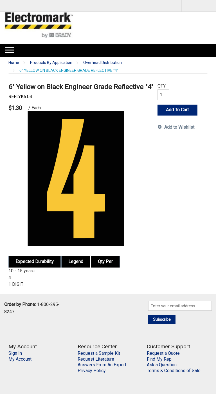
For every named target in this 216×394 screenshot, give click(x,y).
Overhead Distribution (102, 63)
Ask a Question (162, 364)
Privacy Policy (92, 370)
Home (13, 63)
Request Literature (96, 359)
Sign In (15, 353)
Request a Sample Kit (99, 353)
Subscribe (162, 319)
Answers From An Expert (102, 364)
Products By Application (51, 63)
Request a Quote (163, 353)
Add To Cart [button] (177, 109)
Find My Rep (159, 359)
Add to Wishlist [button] (179, 127)
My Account (20, 359)
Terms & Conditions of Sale (174, 370)
